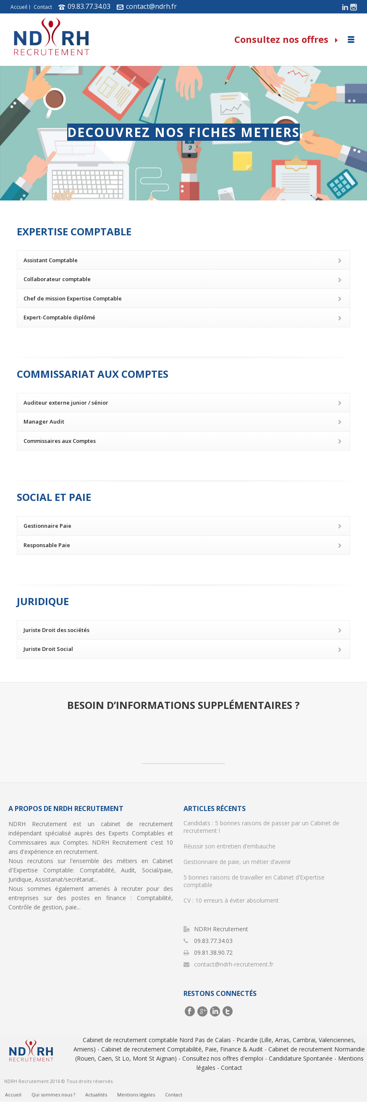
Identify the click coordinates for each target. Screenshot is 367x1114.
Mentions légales (136, 1101)
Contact (43, 7)
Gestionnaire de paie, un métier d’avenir (237, 862)
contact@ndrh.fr (151, 6)
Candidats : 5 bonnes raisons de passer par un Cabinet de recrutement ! (261, 827)
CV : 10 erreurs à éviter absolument (231, 900)
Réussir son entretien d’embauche (229, 846)
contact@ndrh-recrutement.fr (233, 964)
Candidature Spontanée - (302, 1058)
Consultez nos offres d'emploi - (224, 1058)
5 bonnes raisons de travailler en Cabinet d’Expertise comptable (254, 881)
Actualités (96, 1101)
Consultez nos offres (286, 39)
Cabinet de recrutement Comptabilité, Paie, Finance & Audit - (184, 1049)
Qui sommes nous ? (53, 1101)
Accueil (18, 7)
